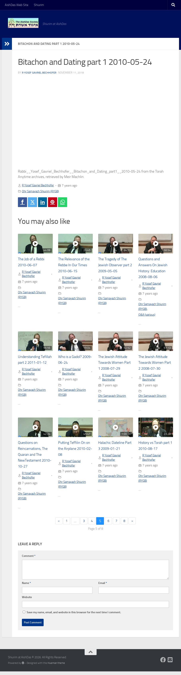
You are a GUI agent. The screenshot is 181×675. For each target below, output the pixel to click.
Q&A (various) (147, 316)
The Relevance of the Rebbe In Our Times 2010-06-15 (74, 265)
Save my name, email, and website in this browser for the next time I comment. (74, 616)
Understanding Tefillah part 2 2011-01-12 (35, 364)
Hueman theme (56, 666)
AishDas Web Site (16, 5)
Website (27, 600)
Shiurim (39, 5)
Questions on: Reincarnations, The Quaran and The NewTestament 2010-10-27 (34, 457)
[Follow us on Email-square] (170, 663)
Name (26, 586)
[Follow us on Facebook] (163, 663)
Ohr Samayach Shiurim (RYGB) (42, 191)
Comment (28, 559)
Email (102, 586)
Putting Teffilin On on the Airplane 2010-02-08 (73, 451)
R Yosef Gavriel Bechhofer (40, 72)
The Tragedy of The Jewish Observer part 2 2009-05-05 (115, 265)
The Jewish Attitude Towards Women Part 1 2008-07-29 (114, 364)
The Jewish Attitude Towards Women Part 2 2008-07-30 (154, 364)
